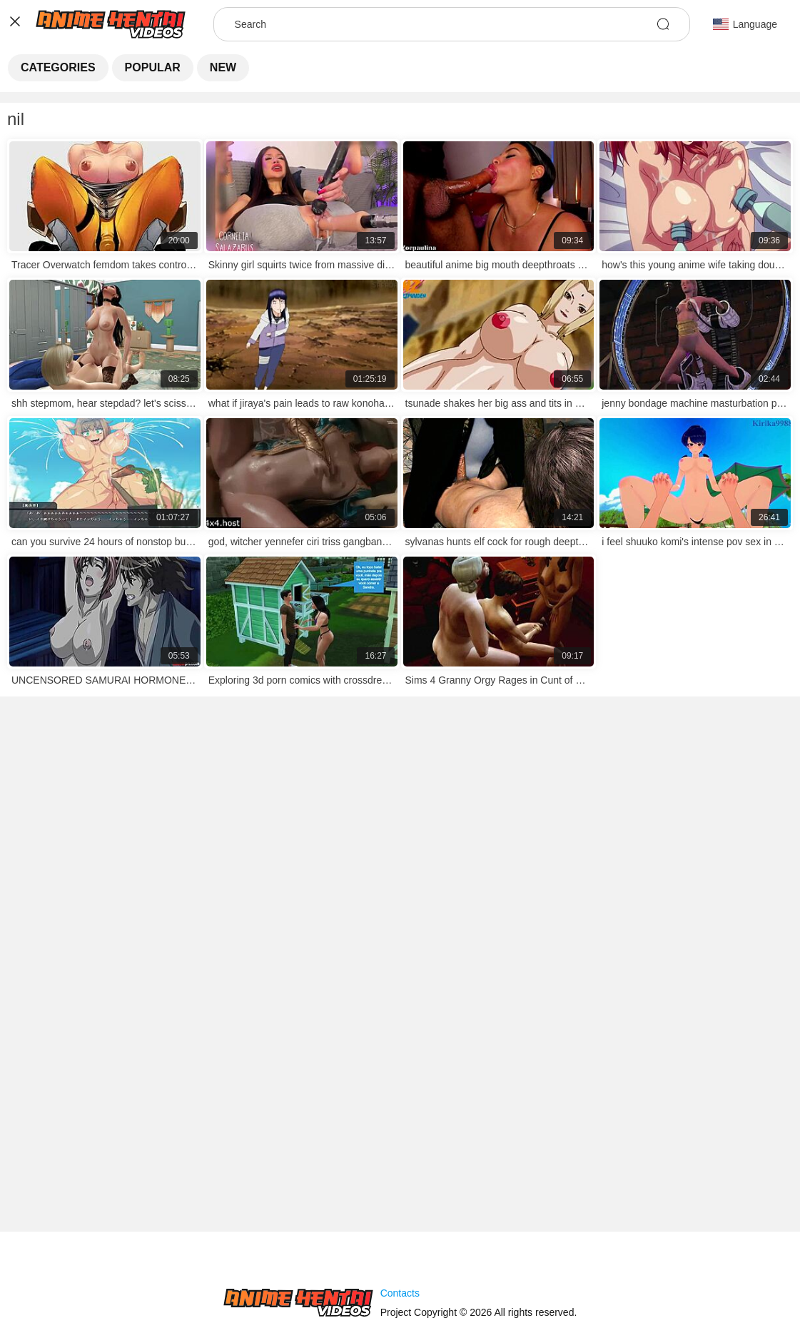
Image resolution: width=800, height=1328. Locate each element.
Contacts (400, 1293)
